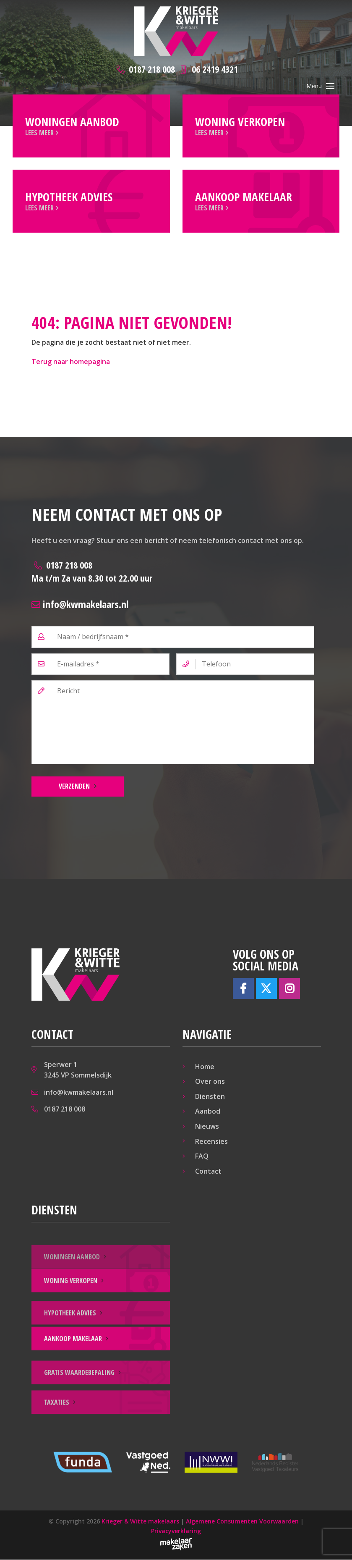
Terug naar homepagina (70, 362)
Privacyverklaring (176, 1531)
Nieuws (207, 1127)
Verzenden (74, 787)
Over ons (210, 1082)
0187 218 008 (91, 572)
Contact (208, 1172)
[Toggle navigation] (330, 86)
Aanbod (207, 1112)
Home (204, 1067)
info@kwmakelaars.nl (79, 604)
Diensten (210, 1097)
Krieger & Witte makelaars (140, 1522)
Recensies (211, 1141)
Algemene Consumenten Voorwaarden (242, 1522)
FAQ (202, 1156)
